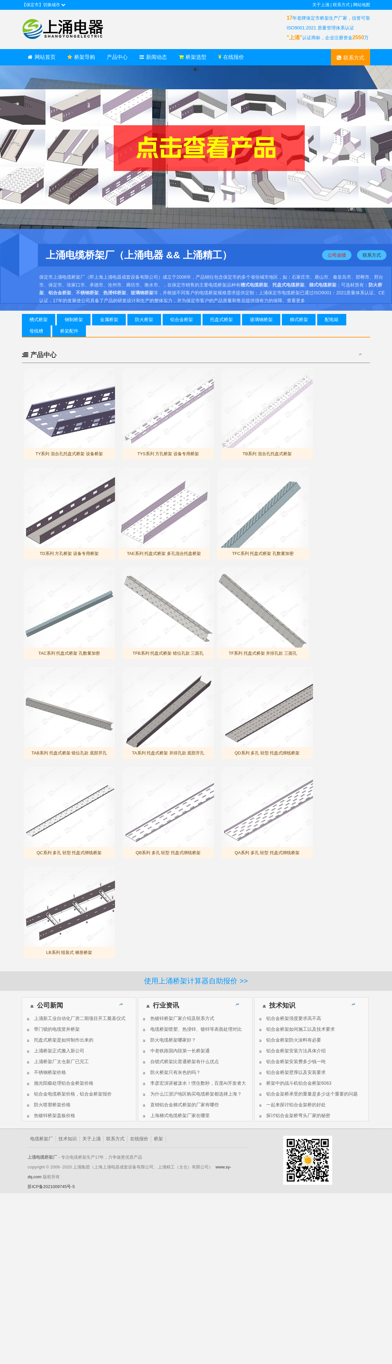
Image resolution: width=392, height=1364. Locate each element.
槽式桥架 (38, 319)
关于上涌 (320, 4)
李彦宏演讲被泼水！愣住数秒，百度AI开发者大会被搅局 (193, 1084)
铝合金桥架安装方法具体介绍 (292, 1050)
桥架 (158, 1138)
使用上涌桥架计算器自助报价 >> (196, 981)
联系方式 (341, 4)
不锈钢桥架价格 (45, 1072)
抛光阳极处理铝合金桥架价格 (59, 1083)
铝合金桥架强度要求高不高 (289, 1018)
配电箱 (331, 319)
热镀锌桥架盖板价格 (50, 1115)
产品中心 (117, 57)
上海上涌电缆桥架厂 (71, 29)
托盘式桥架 (221, 319)
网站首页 (42, 57)
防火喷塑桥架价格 (48, 1104)
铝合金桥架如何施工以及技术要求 (296, 1029)
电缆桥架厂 (41, 1138)
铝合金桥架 (181, 319)
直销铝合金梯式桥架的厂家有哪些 (180, 1104)
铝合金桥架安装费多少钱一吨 (292, 1061)
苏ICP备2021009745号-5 (51, 1186)
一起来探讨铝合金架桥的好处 (292, 1104)
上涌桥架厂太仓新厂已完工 (57, 1061)
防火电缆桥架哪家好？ (168, 1040)
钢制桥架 (74, 319)
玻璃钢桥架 (261, 319)
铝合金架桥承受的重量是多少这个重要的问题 (308, 1093)
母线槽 (36, 331)
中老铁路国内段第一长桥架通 (175, 1050)
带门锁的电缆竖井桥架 (52, 1029)
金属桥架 (109, 319)
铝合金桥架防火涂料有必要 (289, 1040)
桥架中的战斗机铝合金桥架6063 (295, 1083)
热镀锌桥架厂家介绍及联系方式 (177, 1018)
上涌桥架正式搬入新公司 (55, 1050)
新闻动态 (153, 57)
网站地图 (361, 4)
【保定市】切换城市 (44, 4)
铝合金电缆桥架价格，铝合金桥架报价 (68, 1093)
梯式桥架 (299, 319)
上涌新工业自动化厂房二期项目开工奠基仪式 (75, 1018)
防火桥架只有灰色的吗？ (171, 1072)
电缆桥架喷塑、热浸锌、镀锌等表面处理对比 (191, 1029)
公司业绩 (337, 255)
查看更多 (296, 300)
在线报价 (231, 57)
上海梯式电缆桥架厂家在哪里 (175, 1115)
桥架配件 (69, 331)
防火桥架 (144, 319)
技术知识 (67, 1138)
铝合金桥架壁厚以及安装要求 (292, 1072)
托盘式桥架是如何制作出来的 (59, 1040)
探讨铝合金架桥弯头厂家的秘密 (294, 1115)
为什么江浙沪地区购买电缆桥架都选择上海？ (191, 1093)
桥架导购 (81, 57)
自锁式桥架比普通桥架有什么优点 (180, 1061)
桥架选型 (192, 57)
